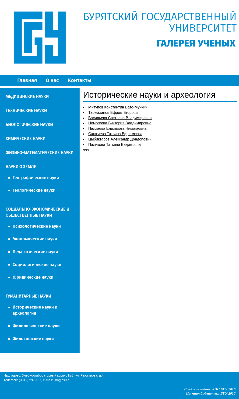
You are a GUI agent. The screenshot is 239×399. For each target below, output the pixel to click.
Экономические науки (35, 238)
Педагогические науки (35, 251)
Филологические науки (36, 325)
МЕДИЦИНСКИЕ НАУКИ (27, 96)
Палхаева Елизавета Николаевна (117, 128)
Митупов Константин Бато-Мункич (117, 107)
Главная (27, 80)
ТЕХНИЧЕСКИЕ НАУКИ (26, 110)
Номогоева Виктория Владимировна (119, 123)
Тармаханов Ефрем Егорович (114, 113)
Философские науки (33, 338)
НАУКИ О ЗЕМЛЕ (21, 166)
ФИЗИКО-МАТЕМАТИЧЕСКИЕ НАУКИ (40, 152)
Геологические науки (34, 190)
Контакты (79, 80)
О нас (52, 80)
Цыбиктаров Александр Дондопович (119, 139)
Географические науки (36, 177)
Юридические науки (33, 277)
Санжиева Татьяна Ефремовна (115, 134)
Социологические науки (37, 264)
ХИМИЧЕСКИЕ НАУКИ (26, 138)
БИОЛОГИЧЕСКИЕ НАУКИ (29, 124)
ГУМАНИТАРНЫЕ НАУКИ (28, 296)
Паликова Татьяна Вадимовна (114, 145)
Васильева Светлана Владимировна (120, 118)
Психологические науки (37, 226)
